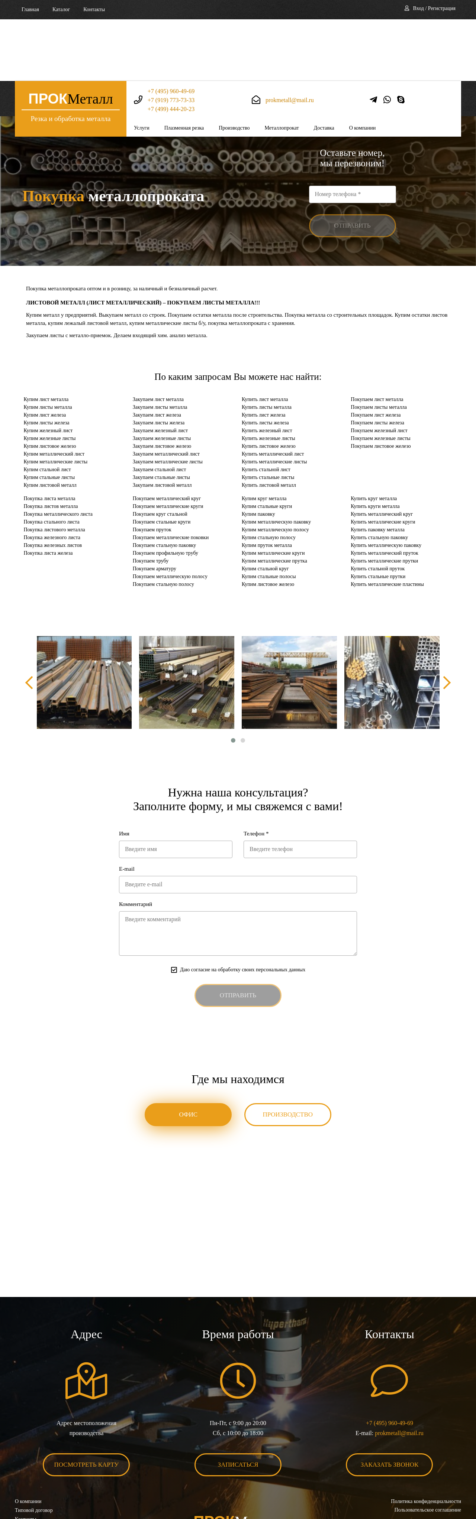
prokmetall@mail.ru (290, 38)
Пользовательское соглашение (427, 1457)
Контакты (94, 9)
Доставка (324, 66)
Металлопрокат (281, 66)
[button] (233, 685)
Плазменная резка (184, 66)
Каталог (61, 9)
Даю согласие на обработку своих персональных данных (242, 916)
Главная (30, 9)
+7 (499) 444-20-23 (171, 47)
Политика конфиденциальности (426, 1448)
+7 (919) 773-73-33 (171, 38)
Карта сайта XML (34, 1475)
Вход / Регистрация (434, 8)
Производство (234, 66)
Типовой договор (34, 1457)
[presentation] (31, 626)
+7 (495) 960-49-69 (171, 29)
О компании (362, 66)
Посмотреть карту (86, 1411)
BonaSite (453, 1489)
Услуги (141, 66)
